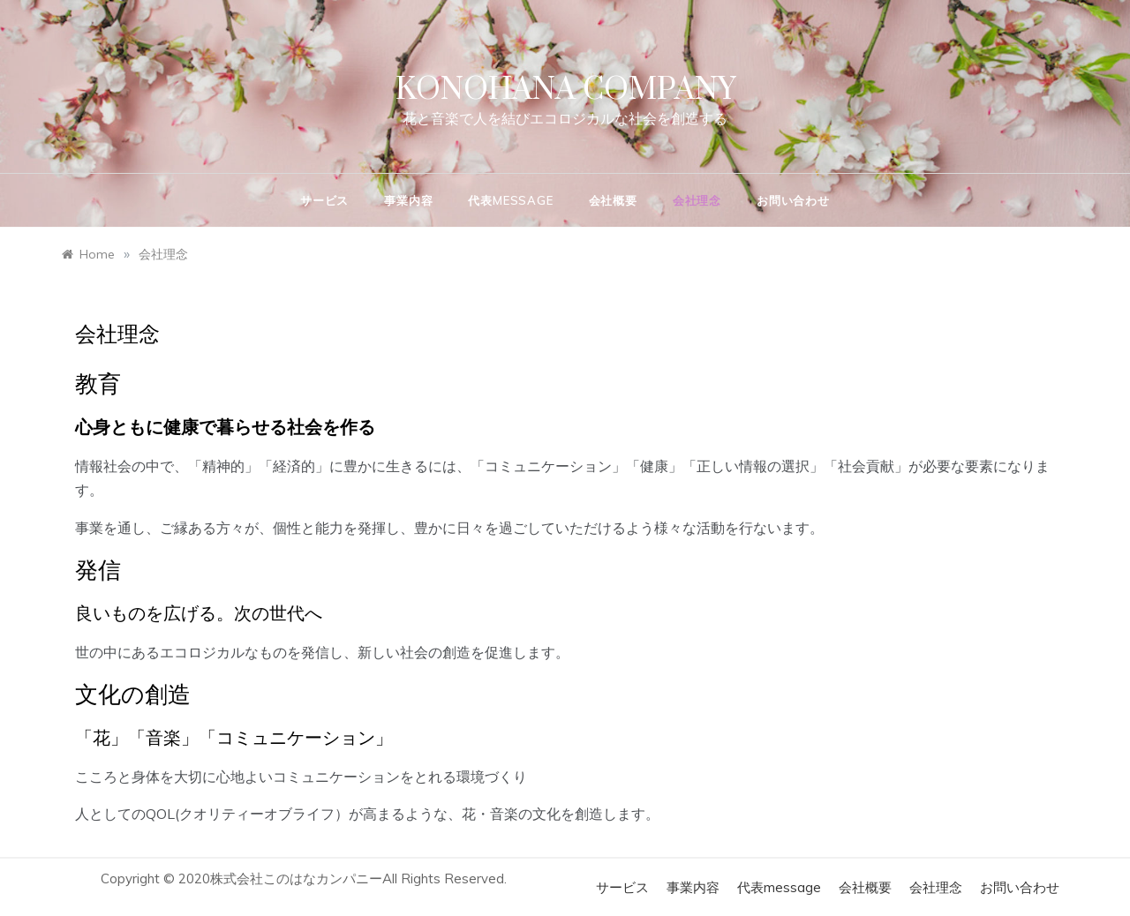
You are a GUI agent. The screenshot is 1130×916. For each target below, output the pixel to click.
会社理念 (697, 200)
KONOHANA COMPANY (565, 90)
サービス (324, 200)
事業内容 (408, 200)
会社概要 (613, 200)
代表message (510, 200)
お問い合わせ (793, 200)
